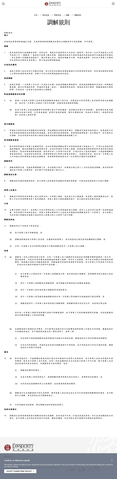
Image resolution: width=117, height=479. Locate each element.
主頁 (35, 15)
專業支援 (57, 15)
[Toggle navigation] (113, 3)
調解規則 (77, 15)
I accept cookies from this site (20, 471)
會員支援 (45, 15)
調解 (67, 15)
